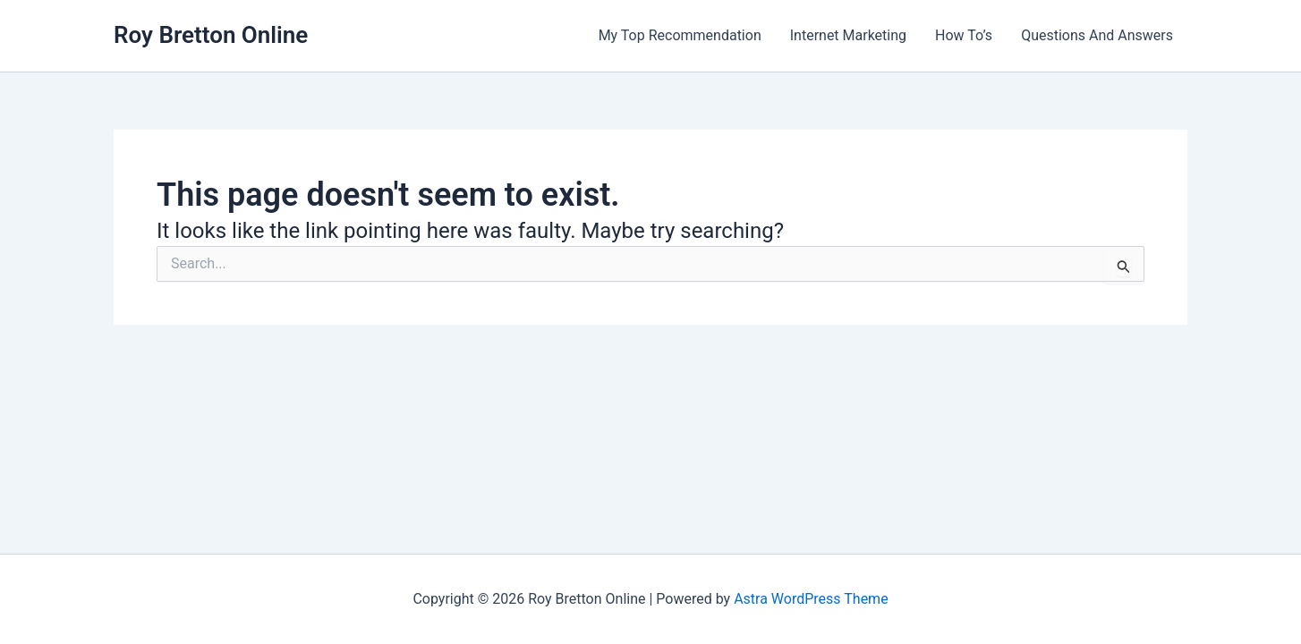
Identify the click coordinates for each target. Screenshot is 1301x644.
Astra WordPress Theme (811, 598)
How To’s (963, 35)
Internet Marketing (848, 35)
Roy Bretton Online (211, 34)
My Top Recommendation (680, 35)
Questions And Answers (1097, 35)
